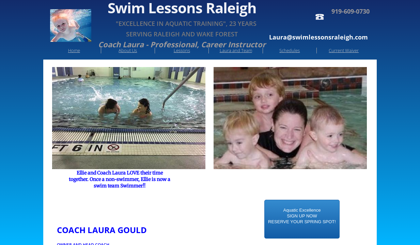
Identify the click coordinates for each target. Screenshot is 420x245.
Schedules (289, 50)
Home (74, 50)
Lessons (182, 50)
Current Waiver (344, 50)
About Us (128, 50)
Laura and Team (236, 50)
